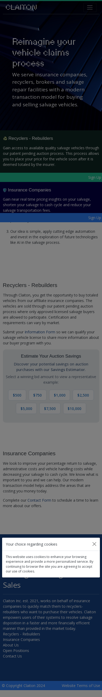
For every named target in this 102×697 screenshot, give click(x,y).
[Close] (94, 544)
